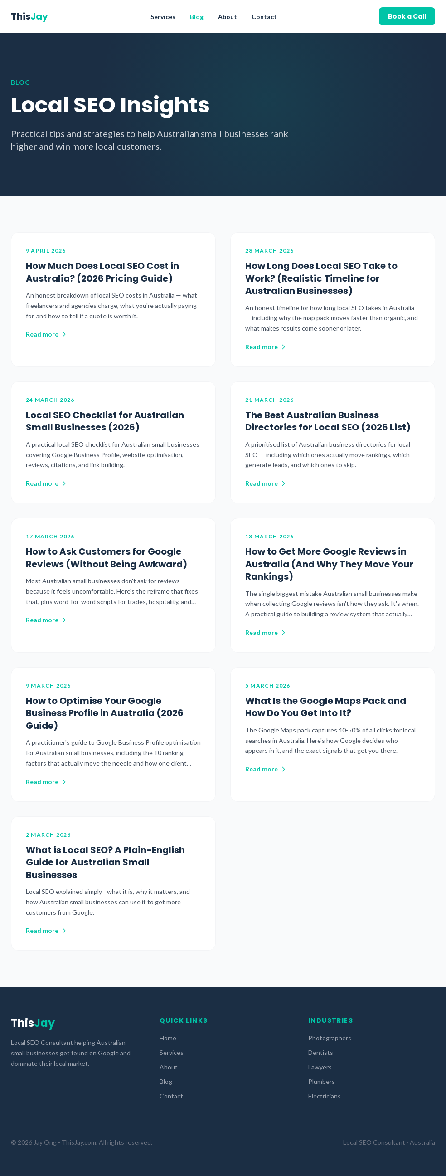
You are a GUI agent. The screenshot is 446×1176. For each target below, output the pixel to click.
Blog (197, 16)
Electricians (324, 1096)
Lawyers (320, 1067)
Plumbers (321, 1081)
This (29, 16)
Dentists (320, 1052)
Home (168, 1038)
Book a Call (407, 16)
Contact (264, 16)
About (227, 16)
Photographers (329, 1038)
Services (162, 16)
